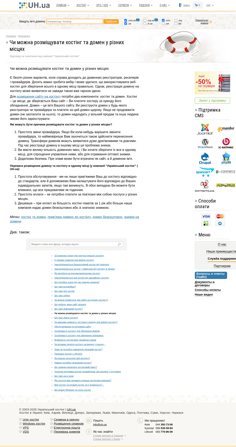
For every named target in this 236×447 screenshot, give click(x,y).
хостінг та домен (33, 217)
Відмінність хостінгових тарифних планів (75, 340)
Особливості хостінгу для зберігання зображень (78, 335)
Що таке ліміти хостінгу (66, 317)
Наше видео (204, 294)
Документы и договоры (205, 283)
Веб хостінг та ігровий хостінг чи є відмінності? (78, 385)
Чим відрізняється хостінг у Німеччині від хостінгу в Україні (84, 269)
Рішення (144, 5)
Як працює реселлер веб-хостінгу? (72, 358)
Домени (61, 5)
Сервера (123, 5)
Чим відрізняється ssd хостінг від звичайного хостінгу (81, 278)
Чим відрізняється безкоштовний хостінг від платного (81, 264)
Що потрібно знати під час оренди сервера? (77, 282)
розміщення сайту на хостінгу (39, 96)
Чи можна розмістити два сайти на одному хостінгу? (81, 300)
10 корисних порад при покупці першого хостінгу (79, 255)
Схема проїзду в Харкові (108, 435)
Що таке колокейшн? (65, 286)
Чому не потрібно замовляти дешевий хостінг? (78, 349)
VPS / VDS (102, 5)
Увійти (186, 5)
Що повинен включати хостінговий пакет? (75, 367)
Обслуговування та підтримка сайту (72, 326)
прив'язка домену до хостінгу (69, 217)
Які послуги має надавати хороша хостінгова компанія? (82, 380)
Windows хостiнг (34, 423)
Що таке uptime (62, 295)
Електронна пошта (67, 427)
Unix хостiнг (31, 419)
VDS (26, 431)
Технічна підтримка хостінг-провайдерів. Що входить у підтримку (87, 371)
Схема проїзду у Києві (106, 439)
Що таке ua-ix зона (63, 376)
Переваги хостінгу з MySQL (68, 354)
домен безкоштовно (107, 217)
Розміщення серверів (69, 423)
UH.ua (71, 409)
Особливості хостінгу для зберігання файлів (77, 331)
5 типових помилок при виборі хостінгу (74, 260)
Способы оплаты (208, 289)
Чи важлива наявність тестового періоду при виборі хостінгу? (85, 322)
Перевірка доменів (67, 431)
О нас (163, 5)
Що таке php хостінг (64, 291)
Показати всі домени (201, 21)
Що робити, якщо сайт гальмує (70, 304)
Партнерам (222, 266)
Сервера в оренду (66, 419)
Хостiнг (81, 5)
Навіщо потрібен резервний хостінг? (72, 362)
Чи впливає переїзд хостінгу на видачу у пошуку (79, 344)
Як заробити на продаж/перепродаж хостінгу (77, 273)
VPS (26, 427)
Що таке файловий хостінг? (68, 309)
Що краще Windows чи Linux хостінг (72, 390)
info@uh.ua (100, 424)
